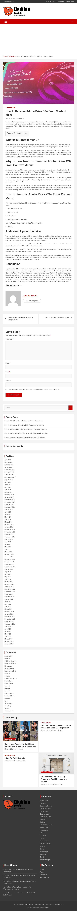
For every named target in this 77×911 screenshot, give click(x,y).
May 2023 (8, 547)
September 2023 (10, 537)
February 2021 (9, 612)
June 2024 (8, 514)
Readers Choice (10, 696)
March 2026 (8, 462)
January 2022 (9, 587)
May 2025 (8, 487)
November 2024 (10, 502)
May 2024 (8, 517)
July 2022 (8, 572)
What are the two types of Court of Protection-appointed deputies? (56, 726)
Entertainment (9, 668)
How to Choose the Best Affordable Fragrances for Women (24, 425)
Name (8, 363)
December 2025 (10, 470)
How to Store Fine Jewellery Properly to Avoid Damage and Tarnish (54, 779)
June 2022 (8, 574)
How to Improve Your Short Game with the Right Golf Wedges (25, 438)
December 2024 (10, 500)
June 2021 (8, 602)
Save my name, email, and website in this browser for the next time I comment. (34, 389)
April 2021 (8, 607)
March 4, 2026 (9, 749)
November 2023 (10, 532)
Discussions (9, 666)
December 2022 (10, 559)
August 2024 (9, 509)
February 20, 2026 (46, 730)
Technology (10, 107)
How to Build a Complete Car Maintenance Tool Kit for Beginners (26, 429)
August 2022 (9, 569)
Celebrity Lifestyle (10, 661)
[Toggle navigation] (5, 21)
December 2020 (10, 616)
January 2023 (9, 557)
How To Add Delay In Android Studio (57, 318)
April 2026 (8, 460)
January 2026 (9, 467)
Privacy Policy (70, 1)
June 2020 (8, 631)
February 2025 (9, 495)
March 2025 (8, 492)
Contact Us (61, 1)
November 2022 (10, 562)
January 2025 (9, 497)
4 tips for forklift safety (15, 758)
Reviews (7, 698)
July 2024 (8, 512)
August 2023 (9, 539)
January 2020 (9, 644)
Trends (7, 708)
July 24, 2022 (10, 118)
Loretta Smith (19, 118)
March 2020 (8, 639)
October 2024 (9, 505)
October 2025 (9, 475)
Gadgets (7, 676)
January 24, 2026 (10, 761)
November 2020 (10, 619)
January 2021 (9, 614)
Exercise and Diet (10, 671)
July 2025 (8, 482)
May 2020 (8, 634)
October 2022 (9, 564)
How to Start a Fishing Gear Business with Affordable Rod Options (26, 433)
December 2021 (10, 589)
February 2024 (9, 524)
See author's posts (32, 301)
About (53, 1)
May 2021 (8, 604)
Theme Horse (57, 904)
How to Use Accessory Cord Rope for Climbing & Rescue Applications (20, 745)
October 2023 (9, 534)
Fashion (7, 673)
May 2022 (8, 577)
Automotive (8, 656)
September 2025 (10, 477)
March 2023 (8, 552)
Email (8, 372)
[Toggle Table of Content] (24, 133)
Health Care (8, 681)
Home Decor (9, 683)
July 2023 (8, 542)
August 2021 (9, 599)
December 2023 (10, 529)
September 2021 (10, 597)
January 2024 (9, 527)
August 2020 (9, 626)
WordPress (45, 907)
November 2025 (10, 472)
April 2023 (8, 549)
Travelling (8, 706)
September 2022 (10, 567)
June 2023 (8, 544)
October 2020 (9, 621)
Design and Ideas (10, 663)
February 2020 (9, 641)
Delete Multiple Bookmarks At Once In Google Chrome (20, 319)
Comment (9, 339)
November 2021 (10, 592)
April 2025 (8, 490)
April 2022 (8, 579)
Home (47, 1)
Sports (7, 701)
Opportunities (9, 693)
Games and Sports (11, 678)
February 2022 (9, 584)
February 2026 (9, 465)
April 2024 (8, 519)
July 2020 (8, 629)
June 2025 (8, 485)
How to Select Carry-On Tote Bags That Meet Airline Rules (24, 421)
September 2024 (10, 507)
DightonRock (29, 904)
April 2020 (8, 636)
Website (8, 380)
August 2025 (9, 480)
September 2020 (10, 624)
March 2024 (8, 522)
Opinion (7, 691)
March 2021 (8, 609)
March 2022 (8, 582)
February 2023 (9, 554)
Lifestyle (7, 688)
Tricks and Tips (9, 711)
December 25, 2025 (47, 784)
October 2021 (9, 594)
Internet (7, 686)
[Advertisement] (38, 39)
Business (8, 658)
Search (70, 407)
